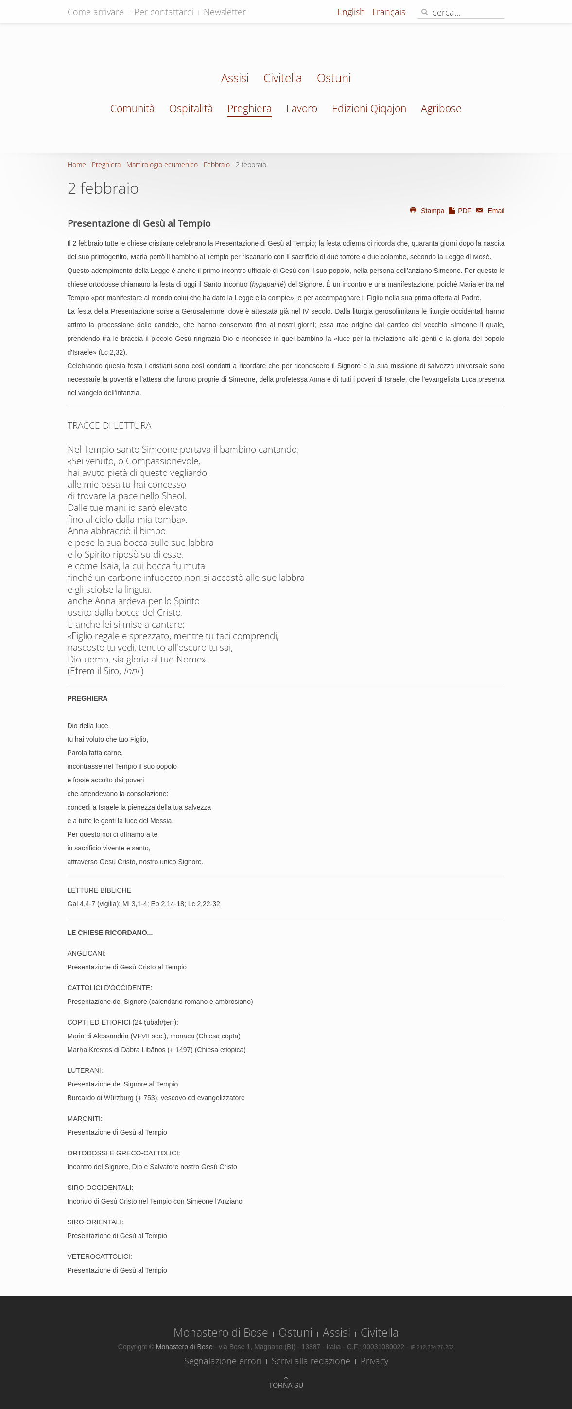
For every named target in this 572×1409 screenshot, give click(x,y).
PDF (459, 211)
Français (388, 11)
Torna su (286, 1385)
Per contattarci (163, 11)
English (352, 11)
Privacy (374, 1361)
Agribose (441, 108)
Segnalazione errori (222, 1361)
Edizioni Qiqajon (369, 108)
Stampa (427, 211)
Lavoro (301, 108)
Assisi (235, 78)
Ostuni (334, 78)
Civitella (282, 78)
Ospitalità (191, 108)
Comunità (132, 108)
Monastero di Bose (220, 1332)
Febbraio (217, 164)
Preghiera (249, 108)
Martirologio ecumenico (162, 164)
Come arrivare (96, 11)
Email (488, 211)
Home (77, 164)
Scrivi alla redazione (311, 1361)
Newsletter (225, 11)
